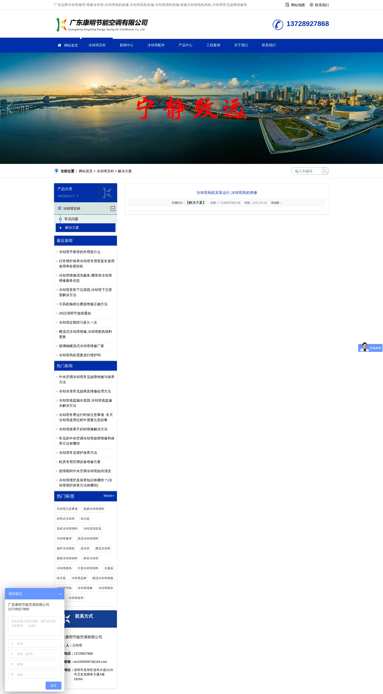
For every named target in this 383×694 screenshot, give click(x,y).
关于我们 (241, 45)
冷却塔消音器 (92, 528)
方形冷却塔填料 (88, 568)
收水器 (61, 578)
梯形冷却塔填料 (67, 558)
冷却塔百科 (97, 45)
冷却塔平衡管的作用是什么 (80, 252)
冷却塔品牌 (79, 578)
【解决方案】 (195, 203)
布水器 (85, 518)
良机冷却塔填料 (67, 528)
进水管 (85, 548)
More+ (109, 496)
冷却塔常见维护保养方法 (78, 453)
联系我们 (322, 5)
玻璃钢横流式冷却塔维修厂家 (81, 346)
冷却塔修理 (64, 538)
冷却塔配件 (156, 45)
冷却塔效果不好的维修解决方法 (83, 429)
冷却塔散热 (64, 568)
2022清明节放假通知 (75, 313)
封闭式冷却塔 (66, 518)
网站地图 (298, 5)
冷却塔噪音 (105, 588)
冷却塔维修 (85, 588)
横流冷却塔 (102, 548)
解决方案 (125, 171)
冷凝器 (108, 568)
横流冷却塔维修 (102, 578)
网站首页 (71, 45)
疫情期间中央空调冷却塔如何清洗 (85, 471)
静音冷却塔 (90, 558)
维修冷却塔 (103, 25)
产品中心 (185, 45)
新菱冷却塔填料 (93, 509)
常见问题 (71, 219)
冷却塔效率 (76, 598)
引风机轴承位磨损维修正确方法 (83, 304)
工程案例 (213, 45)
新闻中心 (127, 45)
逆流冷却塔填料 (88, 538)
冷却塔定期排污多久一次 (78, 322)
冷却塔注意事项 (67, 509)
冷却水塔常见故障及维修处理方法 (85, 391)
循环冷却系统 (66, 548)
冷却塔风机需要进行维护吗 (80, 355)
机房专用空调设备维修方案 (80, 462)
